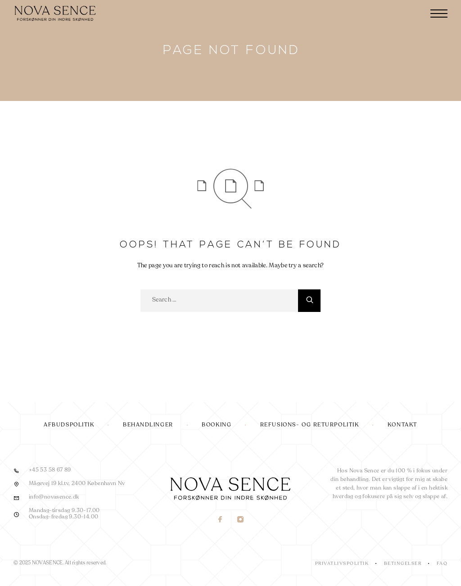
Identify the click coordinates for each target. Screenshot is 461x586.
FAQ (442, 563)
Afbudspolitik (69, 425)
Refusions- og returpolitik (309, 425)
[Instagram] (240, 520)
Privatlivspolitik (342, 563)
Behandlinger (148, 425)
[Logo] (56, 14)
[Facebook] (220, 520)
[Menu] (439, 13)
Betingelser (403, 563)
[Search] (309, 300)
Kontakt (402, 425)
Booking (216, 425)
